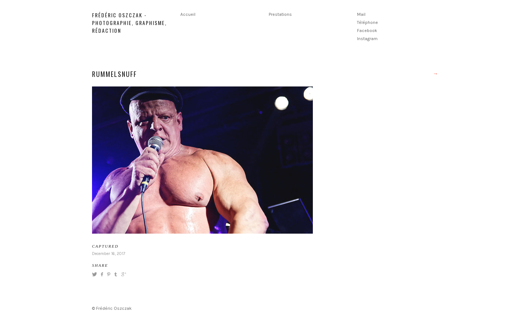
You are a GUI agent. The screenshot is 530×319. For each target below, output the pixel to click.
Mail (361, 14)
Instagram (367, 38)
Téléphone (367, 22)
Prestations (280, 14)
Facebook (367, 30)
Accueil (187, 14)
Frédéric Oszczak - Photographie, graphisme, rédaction (129, 22)
